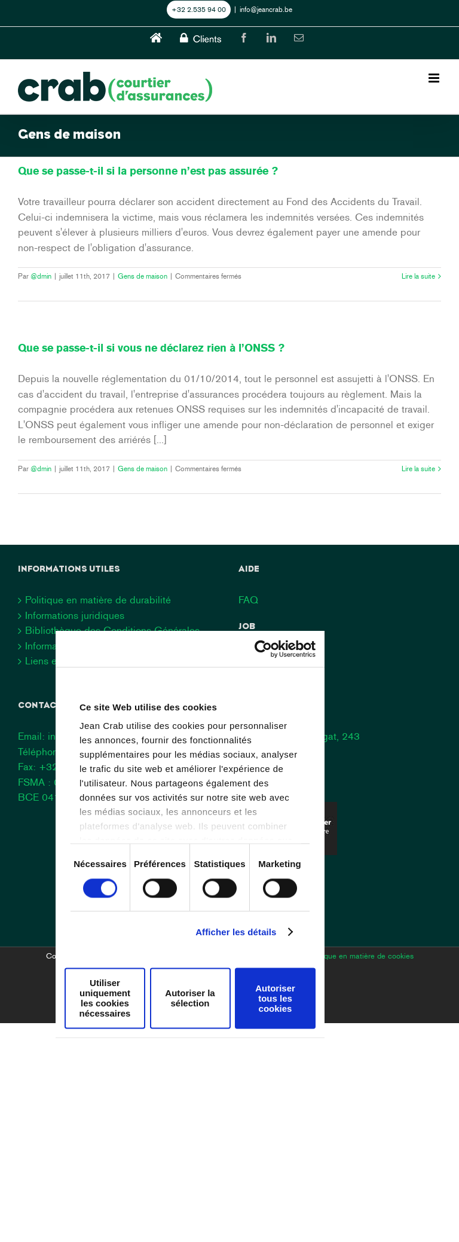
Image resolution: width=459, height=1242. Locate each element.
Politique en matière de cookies (360, 955)
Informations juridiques (74, 615)
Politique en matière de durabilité (98, 600)
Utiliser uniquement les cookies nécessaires (105, 998)
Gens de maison (142, 276)
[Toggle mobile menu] (435, 78)
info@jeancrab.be (266, 9)
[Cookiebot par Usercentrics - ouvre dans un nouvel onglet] (263, 649)
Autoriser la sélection (190, 998)
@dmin (40, 276)
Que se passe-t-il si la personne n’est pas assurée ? (148, 171)
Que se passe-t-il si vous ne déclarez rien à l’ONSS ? (151, 348)
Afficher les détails (235, 932)
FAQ (248, 600)
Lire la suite (418, 276)
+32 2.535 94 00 (199, 9)
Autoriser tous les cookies (275, 998)
